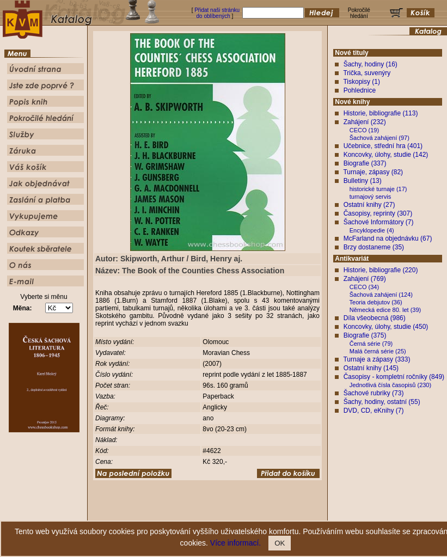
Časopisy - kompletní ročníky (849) (394, 377)
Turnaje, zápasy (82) (373, 172)
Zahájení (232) (365, 122)
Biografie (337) (365, 163)
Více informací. (235, 542)
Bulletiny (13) (363, 181)
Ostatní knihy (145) (371, 368)
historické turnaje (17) (378, 189)
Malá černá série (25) (378, 351)
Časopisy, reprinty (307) (378, 213)
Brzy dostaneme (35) (374, 247)
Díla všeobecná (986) (375, 318)
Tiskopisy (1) (361, 81)
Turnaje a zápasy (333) (376, 359)
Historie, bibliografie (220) (381, 270)
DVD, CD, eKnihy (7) (374, 410)
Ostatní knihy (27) (369, 205)
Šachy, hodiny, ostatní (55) (382, 402)
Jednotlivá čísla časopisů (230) (390, 385)
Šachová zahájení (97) (379, 137)
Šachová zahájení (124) (381, 294)
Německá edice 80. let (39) (385, 310)
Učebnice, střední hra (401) (383, 146)
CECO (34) (364, 287)
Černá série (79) (371, 343)
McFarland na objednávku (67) (388, 238)
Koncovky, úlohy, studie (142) (386, 154)
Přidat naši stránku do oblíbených (217, 13)
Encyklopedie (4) (372, 230)
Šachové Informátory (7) (379, 222)
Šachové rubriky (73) (374, 393)
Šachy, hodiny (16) (370, 64)
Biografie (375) (365, 335)
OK (279, 543)
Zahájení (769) (365, 279)
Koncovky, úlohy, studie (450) (386, 326)
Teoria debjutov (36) (376, 302)
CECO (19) (364, 130)
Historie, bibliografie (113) (381, 113)
